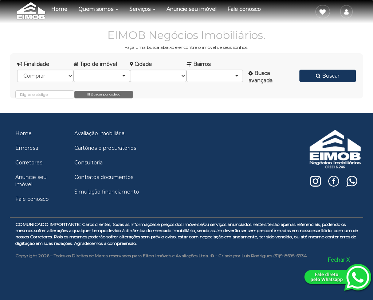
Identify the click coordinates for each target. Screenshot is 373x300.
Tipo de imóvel (95, 64)
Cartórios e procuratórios (105, 148)
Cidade (141, 64)
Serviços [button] (142, 9)
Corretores (28, 162)
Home (59, 9)
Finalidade (33, 64)
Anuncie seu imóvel (191, 9)
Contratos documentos (103, 177)
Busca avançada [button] (260, 77)
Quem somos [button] (98, 9)
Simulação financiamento (106, 191)
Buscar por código (103, 94)
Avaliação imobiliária (99, 133)
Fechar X (338, 260)
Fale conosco (244, 9)
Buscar (327, 76)
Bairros (198, 64)
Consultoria (88, 162)
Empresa (26, 148)
